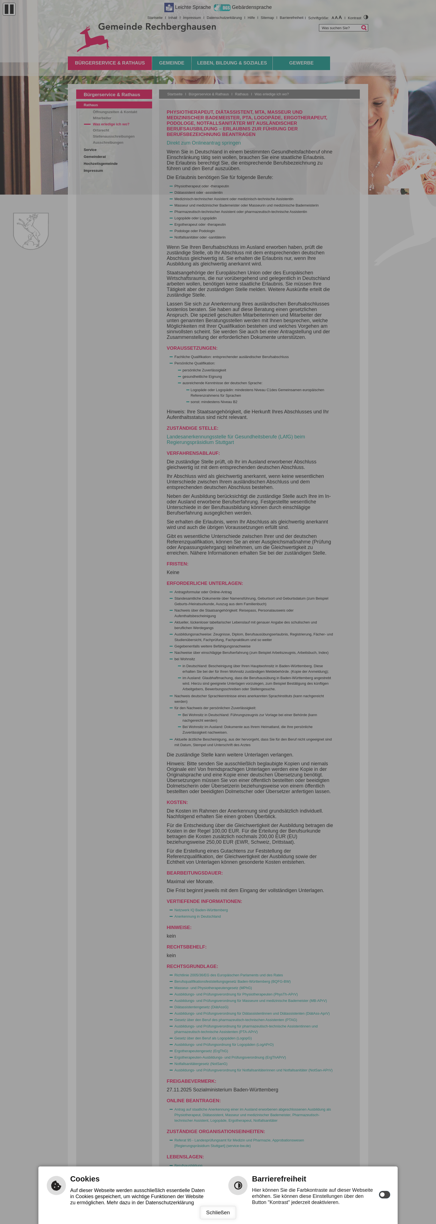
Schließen (218, 1212)
